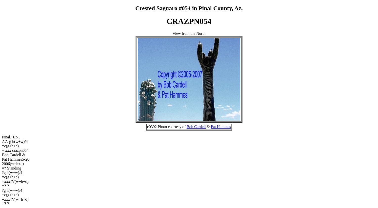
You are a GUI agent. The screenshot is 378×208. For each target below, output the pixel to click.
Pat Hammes (221, 127)
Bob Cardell (196, 127)
